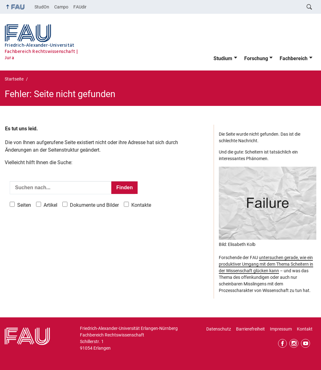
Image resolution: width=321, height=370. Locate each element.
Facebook (282, 343)
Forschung (256, 58)
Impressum (281, 328)
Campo (61, 6)
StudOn (41, 6)
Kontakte (141, 205)
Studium (222, 58)
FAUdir (80, 6)
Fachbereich (294, 58)
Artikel (50, 205)
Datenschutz (218, 328)
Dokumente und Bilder (94, 205)
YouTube (305, 343)
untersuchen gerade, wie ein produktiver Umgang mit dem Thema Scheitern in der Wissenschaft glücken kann (266, 264)
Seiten (24, 205)
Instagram (293, 343)
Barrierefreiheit (250, 328)
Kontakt (305, 328)
